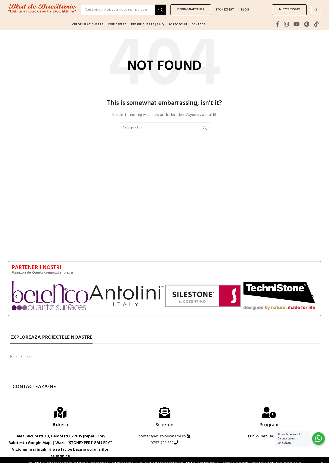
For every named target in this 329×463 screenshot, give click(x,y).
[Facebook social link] (278, 32)
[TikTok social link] (316, 32)
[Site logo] (42, 13)
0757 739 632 (162, 451)
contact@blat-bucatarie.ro (162, 444)
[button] (16, 303)
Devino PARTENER (190, 13)
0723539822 (289, 13)
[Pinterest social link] (307, 32)
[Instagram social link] (286, 32)
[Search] (123, 13)
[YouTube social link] (296, 32)
